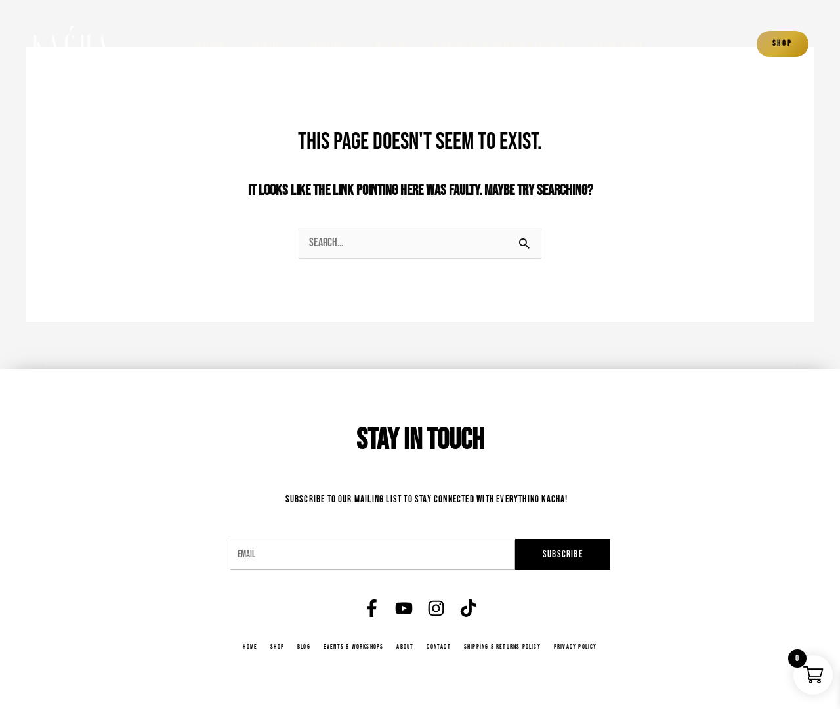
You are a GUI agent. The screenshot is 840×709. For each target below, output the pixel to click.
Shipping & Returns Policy (505, 647)
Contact (619, 44)
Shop (268, 44)
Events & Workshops (499, 44)
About (329, 44)
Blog (392, 44)
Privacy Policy (580, 647)
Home (211, 44)
